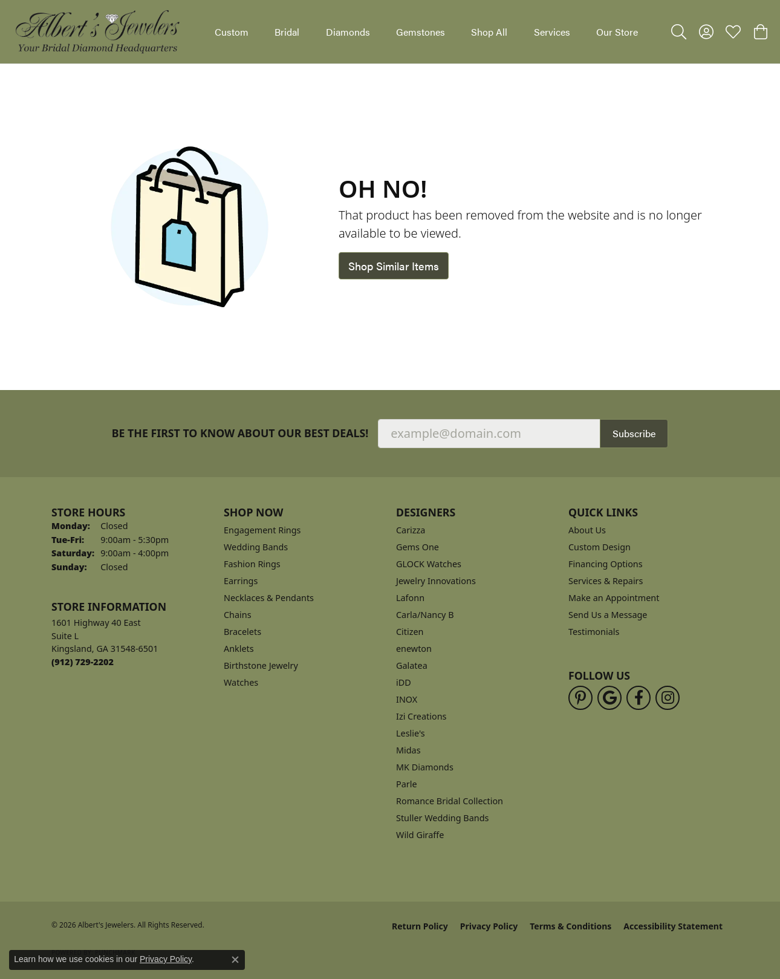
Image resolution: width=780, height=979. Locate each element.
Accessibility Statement (673, 926)
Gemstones (420, 32)
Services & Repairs (605, 581)
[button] (678, 32)
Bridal (287, 32)
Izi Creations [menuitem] (421, 716)
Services (552, 32)
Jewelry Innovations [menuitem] (436, 581)
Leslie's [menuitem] (410, 733)
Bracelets (242, 631)
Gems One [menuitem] (417, 547)
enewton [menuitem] (414, 648)
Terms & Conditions (570, 926)
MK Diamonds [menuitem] (424, 767)
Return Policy (420, 926)
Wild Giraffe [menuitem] (420, 835)
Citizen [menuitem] (410, 631)
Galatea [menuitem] (411, 665)
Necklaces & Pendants (269, 597)
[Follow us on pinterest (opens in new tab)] (580, 698)
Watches (241, 682)
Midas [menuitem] (408, 750)
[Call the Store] (82, 662)
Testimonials (593, 631)
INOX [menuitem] (406, 699)
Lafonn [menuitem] (410, 597)
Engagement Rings (262, 530)
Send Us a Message (607, 614)
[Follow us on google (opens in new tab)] (609, 698)
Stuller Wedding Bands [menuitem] (442, 818)
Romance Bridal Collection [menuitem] (449, 801)
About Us (587, 530)
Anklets (239, 648)
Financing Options (605, 564)
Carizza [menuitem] (410, 530)
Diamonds (348, 32)
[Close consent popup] (235, 959)
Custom (232, 32)
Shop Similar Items (393, 265)
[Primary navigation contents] (426, 31)
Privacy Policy (489, 926)
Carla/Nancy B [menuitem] (425, 614)
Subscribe (634, 433)
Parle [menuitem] (406, 784)
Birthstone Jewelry (261, 665)
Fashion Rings (252, 564)
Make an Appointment (613, 597)
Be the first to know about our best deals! (240, 433)
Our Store (617, 32)
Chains (238, 614)
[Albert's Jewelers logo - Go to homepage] (96, 31)
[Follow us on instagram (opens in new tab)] (667, 698)
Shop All (489, 32)
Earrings (241, 581)
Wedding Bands (256, 547)
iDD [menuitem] (403, 682)
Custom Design (599, 547)
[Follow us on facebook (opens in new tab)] (638, 698)
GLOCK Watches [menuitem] (428, 564)
